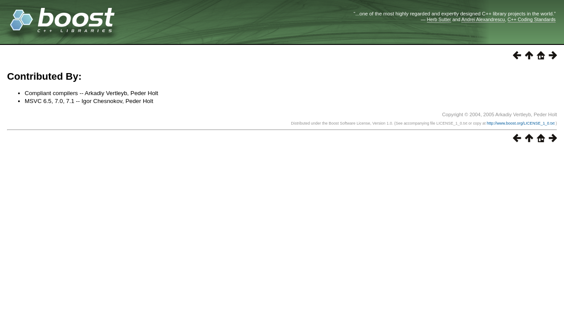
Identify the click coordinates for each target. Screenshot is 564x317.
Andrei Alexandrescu (483, 19)
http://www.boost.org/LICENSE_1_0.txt (521, 123)
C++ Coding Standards (532, 19)
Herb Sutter (439, 19)
